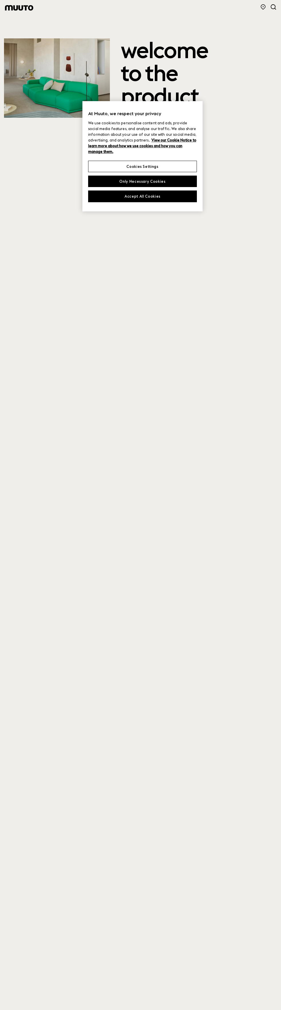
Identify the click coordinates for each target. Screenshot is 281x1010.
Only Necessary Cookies (142, 181)
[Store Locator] (263, 7)
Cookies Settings (142, 166)
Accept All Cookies (142, 196)
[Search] (273, 7)
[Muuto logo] (19, 8)
